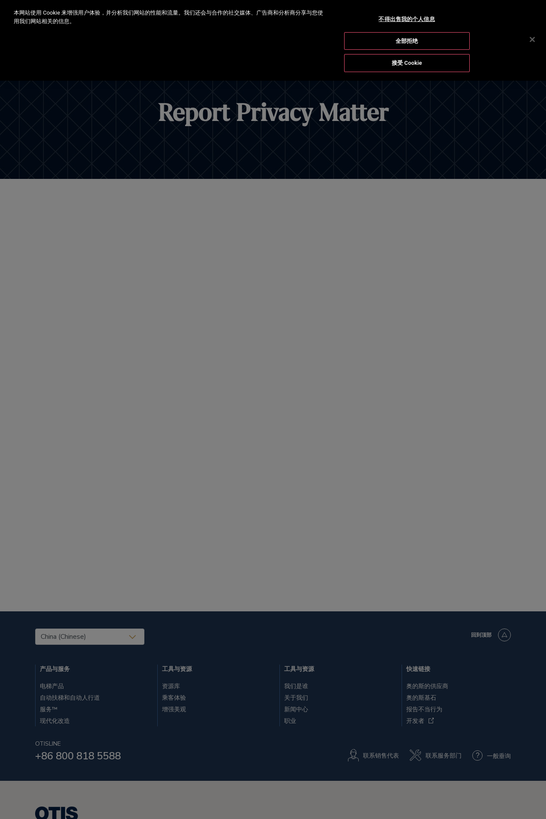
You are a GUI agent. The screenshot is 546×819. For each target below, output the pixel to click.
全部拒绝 (407, 41)
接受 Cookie (407, 63)
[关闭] (532, 39)
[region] (273, 40)
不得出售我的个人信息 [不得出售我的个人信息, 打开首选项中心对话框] (406, 19)
